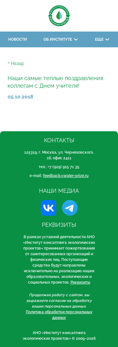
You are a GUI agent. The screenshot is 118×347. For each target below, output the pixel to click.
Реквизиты (80, 282)
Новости (17, 39)
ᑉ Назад (16, 63)
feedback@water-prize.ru (65, 176)
